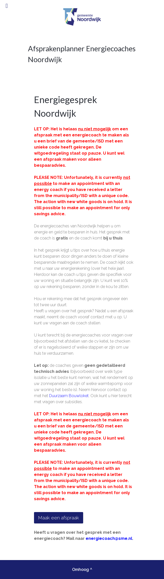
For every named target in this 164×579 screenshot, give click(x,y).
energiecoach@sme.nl (109, 538)
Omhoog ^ (82, 569)
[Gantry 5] (82, 17)
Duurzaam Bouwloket (69, 395)
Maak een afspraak (58, 517)
